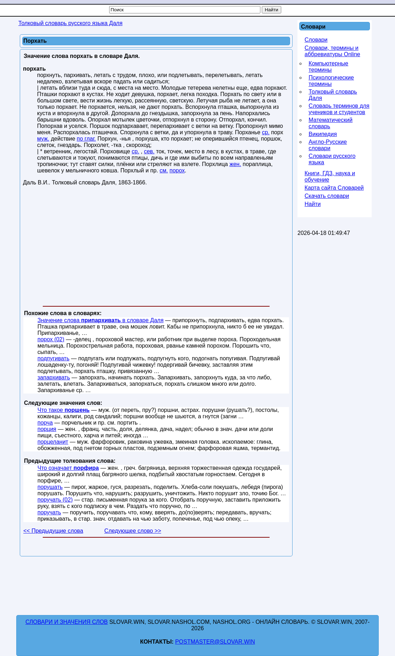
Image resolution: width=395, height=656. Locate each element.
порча (45, 423)
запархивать (53, 377)
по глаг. (86, 139)
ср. (265, 132)
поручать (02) (55, 500)
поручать (49, 512)
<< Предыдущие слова (53, 531)
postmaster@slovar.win (215, 642)
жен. (235, 164)
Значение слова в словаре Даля (100, 320)
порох (177, 170)
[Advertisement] (156, 247)
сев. (149, 151)
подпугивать (53, 358)
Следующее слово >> (132, 531)
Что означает (68, 468)
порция (46, 429)
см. (164, 170)
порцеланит (52, 442)
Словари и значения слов (66, 622)
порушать (50, 487)
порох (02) (50, 339)
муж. (43, 139)
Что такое (63, 410)
